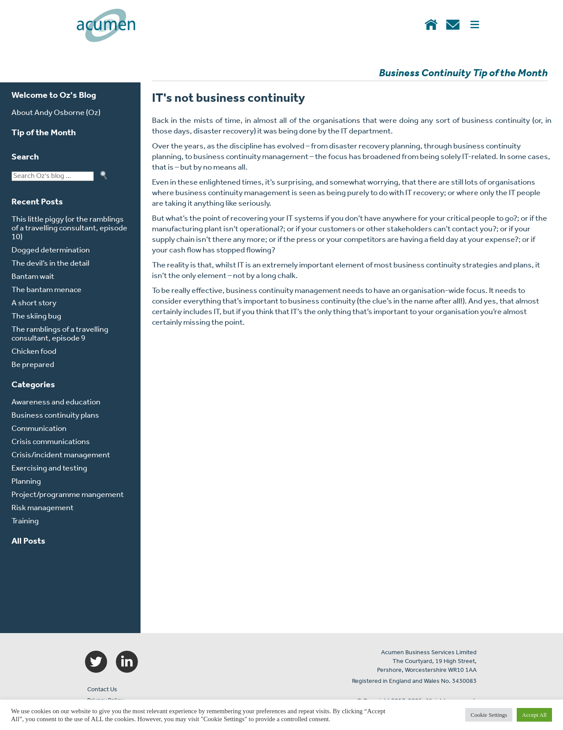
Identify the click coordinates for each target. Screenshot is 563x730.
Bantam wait (32, 277)
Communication (39, 429)
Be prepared (32, 365)
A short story (33, 303)
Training (25, 521)
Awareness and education (55, 402)
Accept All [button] (534, 714)
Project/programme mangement (67, 495)
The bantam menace (46, 290)
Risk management (42, 508)
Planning (26, 482)
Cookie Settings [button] (488, 714)
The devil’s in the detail (50, 263)
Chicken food (33, 352)
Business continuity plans (55, 415)
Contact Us (102, 689)
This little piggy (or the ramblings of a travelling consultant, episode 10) (69, 228)
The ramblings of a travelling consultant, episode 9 (59, 334)
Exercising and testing (49, 468)
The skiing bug (36, 316)
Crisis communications (50, 442)
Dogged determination (50, 250)
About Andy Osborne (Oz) (55, 113)
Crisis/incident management (60, 455)
